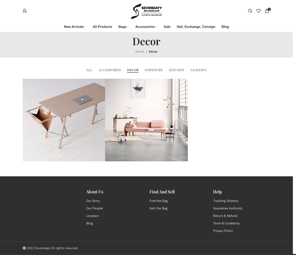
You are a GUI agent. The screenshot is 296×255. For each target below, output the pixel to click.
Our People (94, 208)
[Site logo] (146, 10)
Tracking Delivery (225, 201)
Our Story (93, 201)
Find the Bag (159, 201)
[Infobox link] (34, 11)
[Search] (250, 11)
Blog (89, 223)
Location (92, 216)
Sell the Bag (159, 208)
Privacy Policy (223, 231)
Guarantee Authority (227, 208)
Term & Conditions (226, 223)
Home (139, 51)
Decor (153, 51)
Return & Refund (225, 216)
